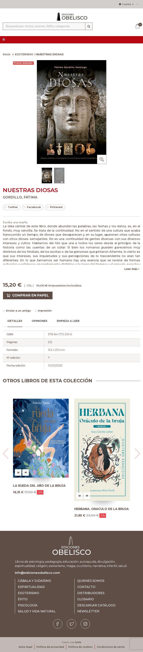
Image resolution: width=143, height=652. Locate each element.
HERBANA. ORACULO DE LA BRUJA (101, 509)
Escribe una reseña (15, 222)
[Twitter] (71, 624)
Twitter (11, 207)
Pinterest (54, 207)
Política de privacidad (50, 646)
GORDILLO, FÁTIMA (20, 197)
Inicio (6, 54)
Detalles (14, 321)
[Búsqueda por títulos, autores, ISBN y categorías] (48, 26)
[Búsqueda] (89, 26)
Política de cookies (80, 646)
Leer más (130, 269)
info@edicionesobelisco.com (37, 573)
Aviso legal (25, 646)
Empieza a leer (68, 321)
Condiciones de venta (111, 646)
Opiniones (39, 321)
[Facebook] (57, 624)
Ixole (78, 642)
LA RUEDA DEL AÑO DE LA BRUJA (39, 485)
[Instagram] (85, 624)
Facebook (32, 207)
